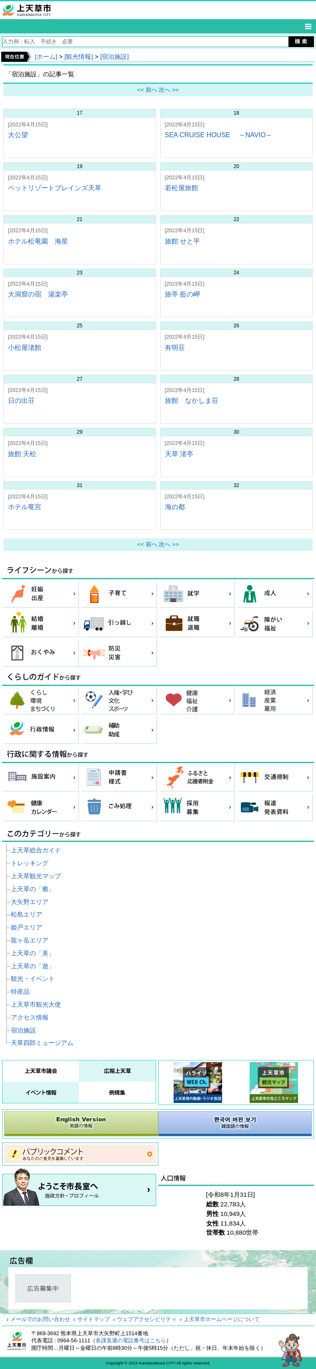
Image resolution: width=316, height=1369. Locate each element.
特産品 (20, 991)
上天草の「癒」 (33, 888)
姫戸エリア (26, 927)
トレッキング (29, 863)
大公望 (18, 134)
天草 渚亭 (179, 453)
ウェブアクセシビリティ (147, 1319)
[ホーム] (46, 56)
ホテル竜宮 (24, 506)
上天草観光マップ (36, 875)
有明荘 (175, 347)
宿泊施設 (23, 1030)
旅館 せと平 (182, 241)
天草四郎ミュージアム (42, 1042)
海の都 (175, 506)
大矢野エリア (29, 901)
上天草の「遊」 (33, 966)
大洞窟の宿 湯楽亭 (38, 294)
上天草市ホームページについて (222, 1319)
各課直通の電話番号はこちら (131, 1341)
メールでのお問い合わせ (40, 1319)
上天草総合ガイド (36, 850)
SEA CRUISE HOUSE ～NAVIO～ (219, 134)
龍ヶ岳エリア (29, 940)
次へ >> (169, 90)
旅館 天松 (22, 453)
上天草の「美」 (33, 953)
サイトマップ (93, 1319)
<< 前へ (147, 90)
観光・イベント (33, 978)
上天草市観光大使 (36, 1004)
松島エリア (26, 914)
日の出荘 (21, 400)
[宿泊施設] (114, 56)
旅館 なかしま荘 (191, 400)
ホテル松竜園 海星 (38, 241)
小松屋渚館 (24, 347)
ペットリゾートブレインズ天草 (54, 187)
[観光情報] (78, 56)
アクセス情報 (29, 1017)
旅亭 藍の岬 (182, 294)
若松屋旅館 (181, 187)
